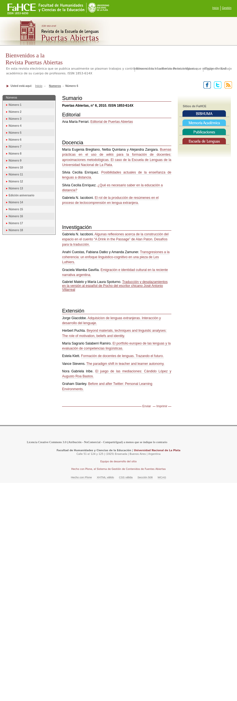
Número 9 (15, 160)
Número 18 (16, 230)
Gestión (226, 7)
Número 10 (16, 167)
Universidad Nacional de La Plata (157, 450)
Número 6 (15, 139)
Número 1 (15, 104)
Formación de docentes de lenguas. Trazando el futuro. (122, 356)
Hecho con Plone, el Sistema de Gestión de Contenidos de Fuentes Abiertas (118, 469)
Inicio (215, 7)
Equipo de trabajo (218, 68)
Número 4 (15, 125)
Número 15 (16, 209)
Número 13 (16, 188)
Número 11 (16, 174)
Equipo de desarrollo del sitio (118, 461)
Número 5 (15, 132)
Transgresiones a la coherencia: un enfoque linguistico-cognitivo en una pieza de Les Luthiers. (115, 257)
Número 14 (16, 202)
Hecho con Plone (81, 477)
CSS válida (125, 477)
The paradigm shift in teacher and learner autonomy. (125, 364)
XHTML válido (105, 477)
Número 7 (15, 146)
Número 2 (15, 111)
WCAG (161, 477)
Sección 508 (145, 477)
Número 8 (15, 153)
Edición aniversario (21, 195)
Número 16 (16, 216)
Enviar (146, 406)
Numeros (55, 85)
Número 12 (16, 181)
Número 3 (15, 118)
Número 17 (16, 223)
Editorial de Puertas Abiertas (111, 122)
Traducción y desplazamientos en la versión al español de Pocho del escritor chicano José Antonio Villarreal (114, 286)
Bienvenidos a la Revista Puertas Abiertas (166, 68)
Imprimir (161, 406)
